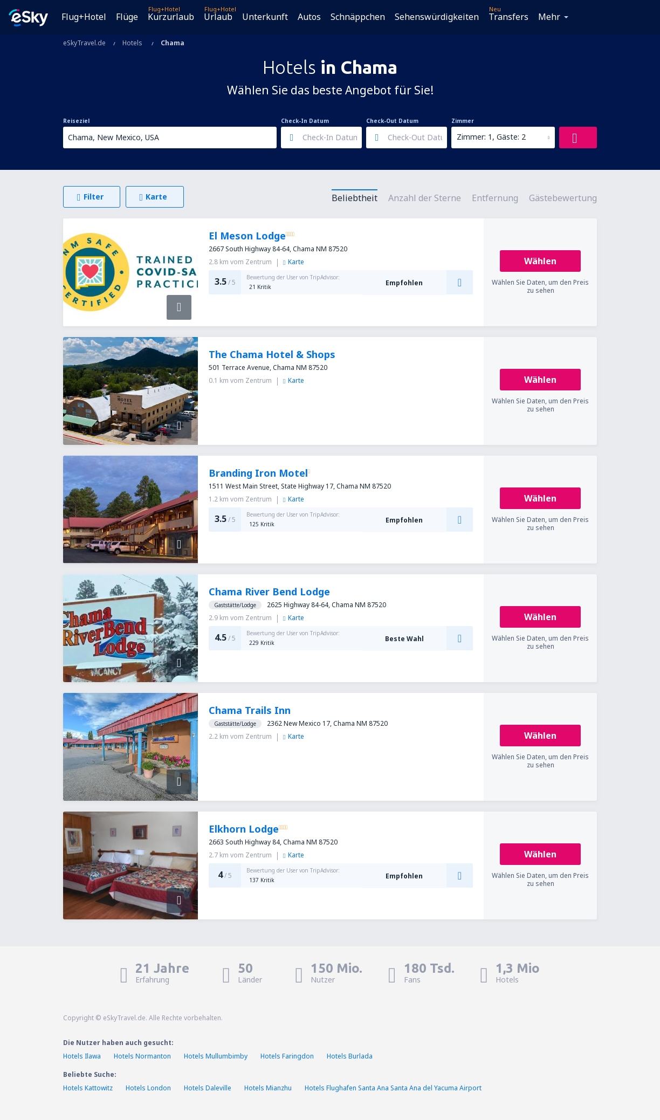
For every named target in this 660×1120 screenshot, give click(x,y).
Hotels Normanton (142, 1056)
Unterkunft (265, 17)
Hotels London (148, 1087)
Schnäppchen (358, 17)
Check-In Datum (305, 121)
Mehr (549, 17)
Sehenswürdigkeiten (437, 17)
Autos (309, 17)
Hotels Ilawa (82, 1056)
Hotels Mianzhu (268, 1087)
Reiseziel (76, 121)
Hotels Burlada (350, 1056)
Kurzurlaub (171, 17)
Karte (293, 261)
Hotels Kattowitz (88, 1087)
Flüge (127, 17)
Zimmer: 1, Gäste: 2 (491, 137)
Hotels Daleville (207, 1087)
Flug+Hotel (83, 17)
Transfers (508, 17)
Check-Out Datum (392, 121)
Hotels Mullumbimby (216, 1056)
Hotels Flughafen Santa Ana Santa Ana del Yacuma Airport (393, 1087)
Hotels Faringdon (287, 1056)
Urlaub (218, 17)
